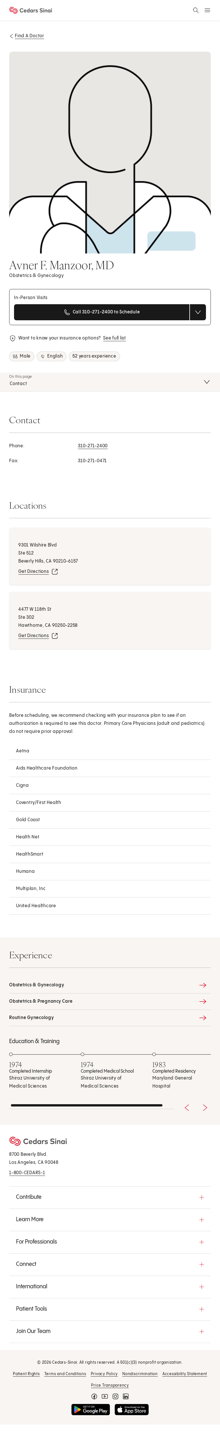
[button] (110, 1197)
